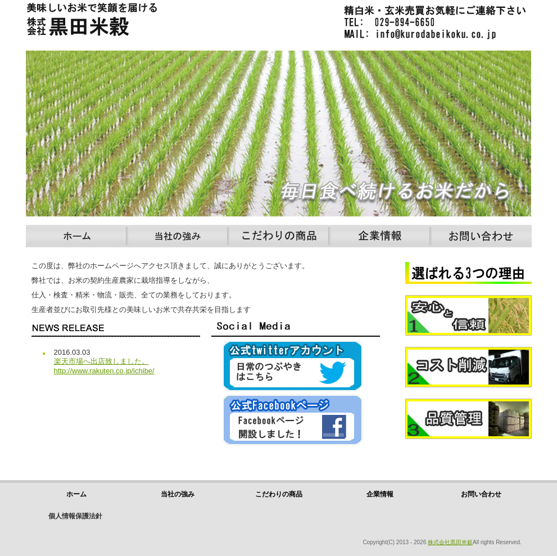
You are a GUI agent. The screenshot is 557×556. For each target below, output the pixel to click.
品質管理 (469, 419)
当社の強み (177, 236)
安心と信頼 (469, 315)
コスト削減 (469, 367)
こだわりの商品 (278, 236)
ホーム (76, 236)
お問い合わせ (481, 236)
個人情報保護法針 (75, 516)
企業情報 (380, 236)
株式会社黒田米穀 (450, 542)
